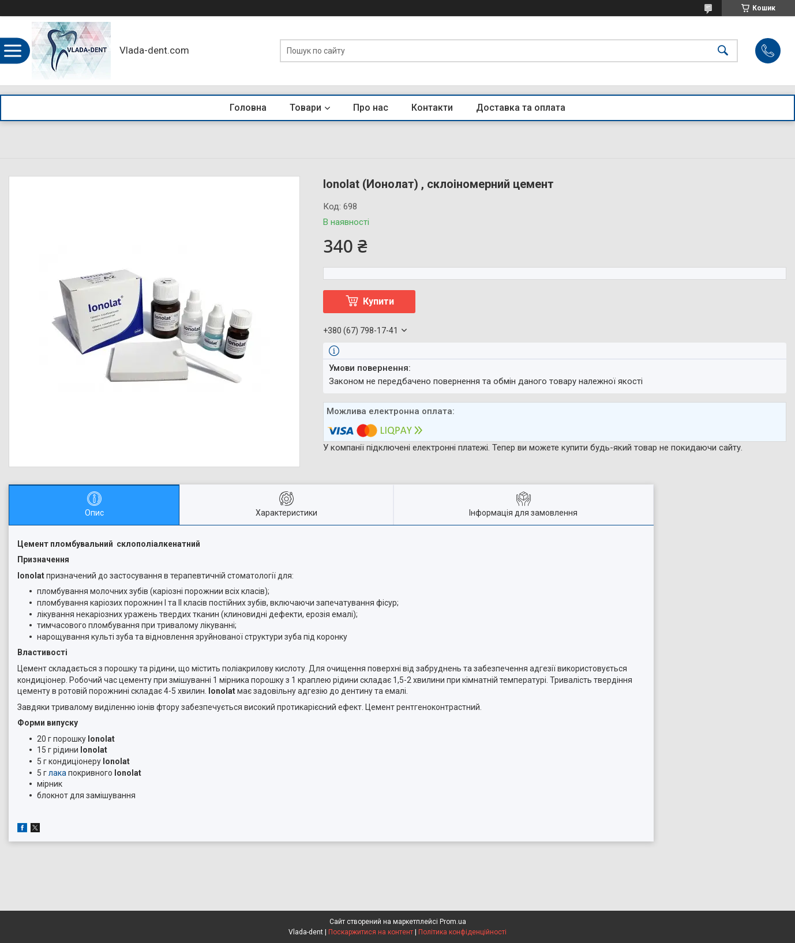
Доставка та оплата (520, 107)
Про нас (370, 107)
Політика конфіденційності (462, 932)
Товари (305, 107)
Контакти (432, 107)
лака (57, 772)
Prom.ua (453, 922)
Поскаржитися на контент (370, 932)
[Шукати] (723, 51)
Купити (378, 301)
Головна (248, 107)
